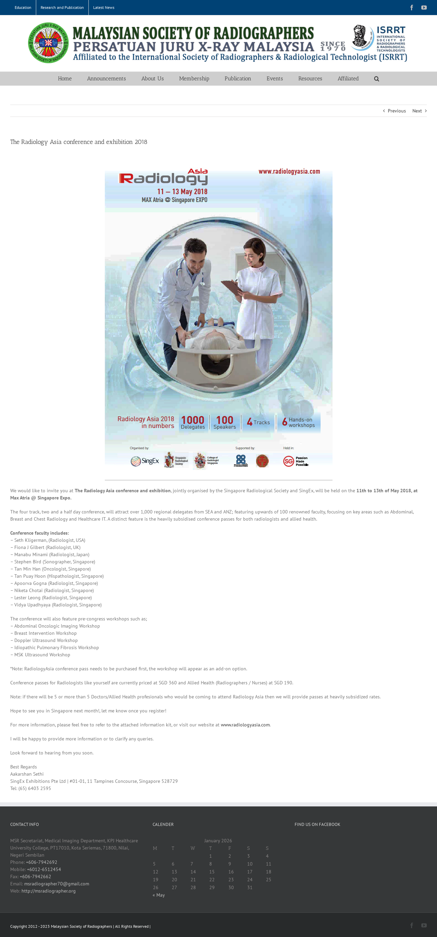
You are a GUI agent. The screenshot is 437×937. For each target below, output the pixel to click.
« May (159, 895)
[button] (376, 78)
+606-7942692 (41, 862)
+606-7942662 (35, 876)
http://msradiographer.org (49, 891)
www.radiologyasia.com (245, 725)
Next (417, 111)
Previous (397, 111)
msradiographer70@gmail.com (56, 884)
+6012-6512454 (44, 869)
